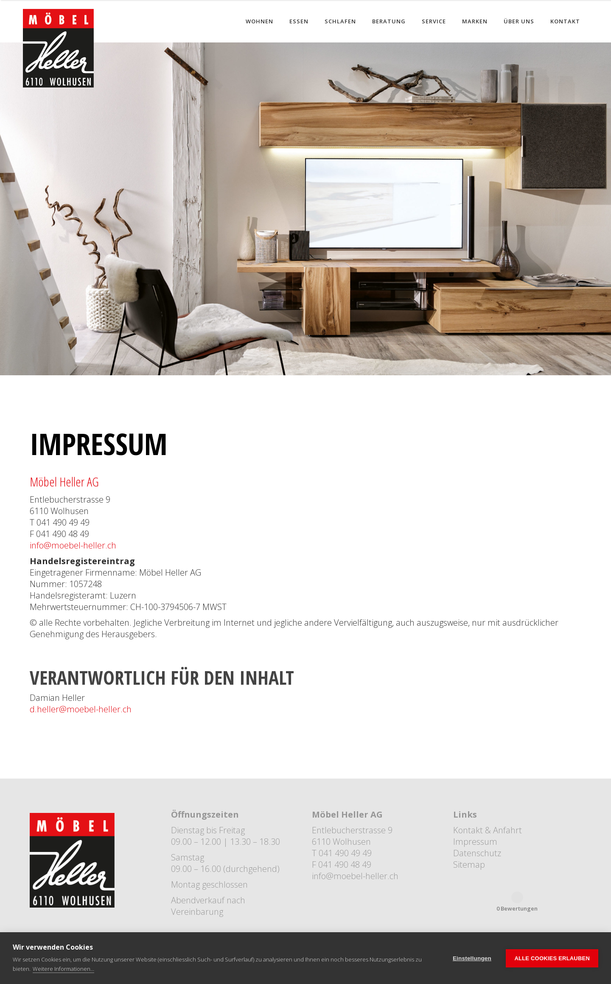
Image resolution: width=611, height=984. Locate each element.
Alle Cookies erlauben (552, 958)
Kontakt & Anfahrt (487, 830)
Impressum (475, 841)
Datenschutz (477, 853)
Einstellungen (472, 958)
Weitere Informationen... (63, 969)
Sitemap (469, 864)
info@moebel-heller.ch (73, 545)
